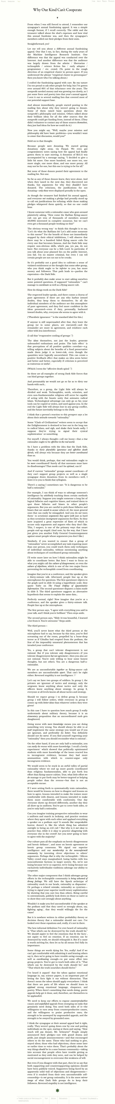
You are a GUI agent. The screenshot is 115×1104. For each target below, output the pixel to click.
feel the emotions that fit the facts (68, 934)
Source (3, 1)
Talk (19, 1)
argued (45, 973)
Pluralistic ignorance (39, 317)
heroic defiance (40, 844)
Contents (111, 1)
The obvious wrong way (40, 228)
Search (104, 1)
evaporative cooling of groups (54, 335)
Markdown (11, 1)
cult (56, 828)
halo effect (78, 343)
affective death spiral (58, 369)
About (99, 1)
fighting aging (35, 909)
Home (93, 1)
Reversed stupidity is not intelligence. (54, 675)
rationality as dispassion (73, 884)
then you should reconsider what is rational (63, 738)
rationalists (74, 282)
